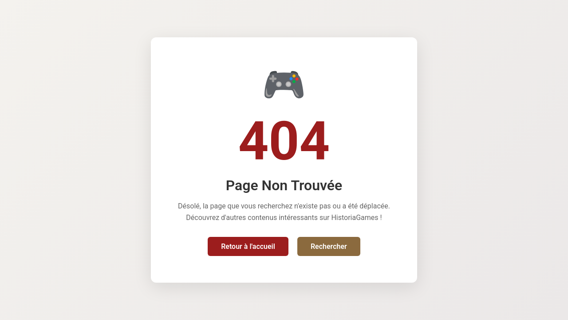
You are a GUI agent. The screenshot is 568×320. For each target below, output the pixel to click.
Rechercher (329, 246)
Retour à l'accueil (248, 246)
